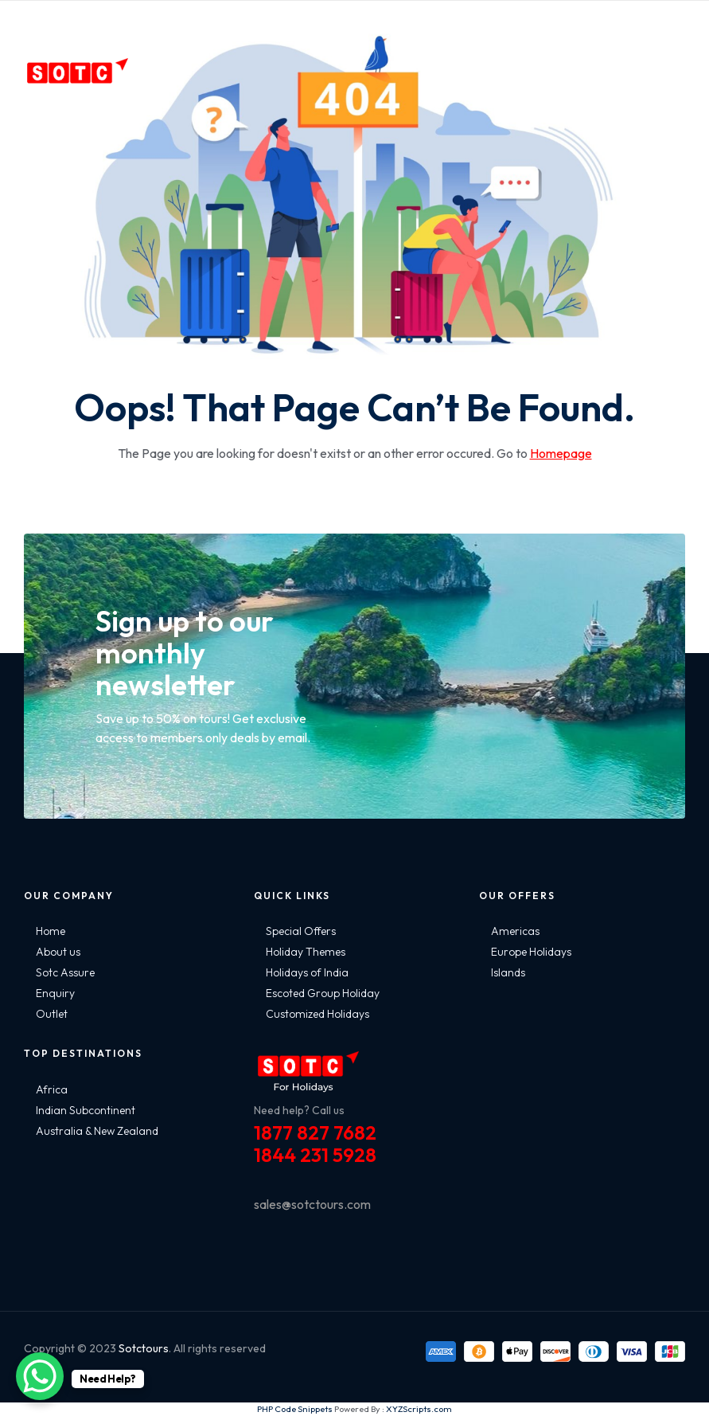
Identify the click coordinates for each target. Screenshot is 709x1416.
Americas (515, 931)
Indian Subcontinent (85, 1110)
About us (58, 952)
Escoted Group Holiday (323, 993)
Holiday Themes (305, 952)
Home (50, 931)
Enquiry (55, 993)
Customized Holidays (317, 1014)
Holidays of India (307, 972)
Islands (508, 972)
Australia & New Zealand (97, 1131)
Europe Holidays (531, 952)
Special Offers (301, 931)
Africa (52, 1089)
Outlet (52, 1014)
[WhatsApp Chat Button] (40, 1376)
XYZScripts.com (419, 1408)
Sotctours (144, 1348)
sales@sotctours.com (312, 1204)
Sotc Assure (65, 972)
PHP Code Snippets (295, 1408)
